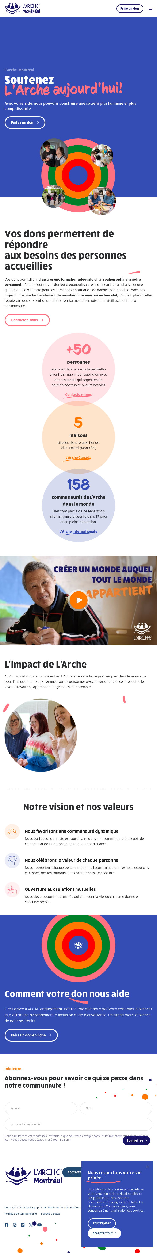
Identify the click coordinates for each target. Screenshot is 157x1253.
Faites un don (22, 122)
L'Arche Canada (78, 458)
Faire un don (129, 8)
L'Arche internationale (78, 532)
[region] (117, 1204)
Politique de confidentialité (21, 1213)
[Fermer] (147, 1166)
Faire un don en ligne (28, 1035)
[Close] (7, 1225)
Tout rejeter (102, 1223)
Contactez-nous (24, 319)
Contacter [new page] (75, 1172)
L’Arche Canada (50, 1213)
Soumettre (135, 1140)
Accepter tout (103, 1233)
